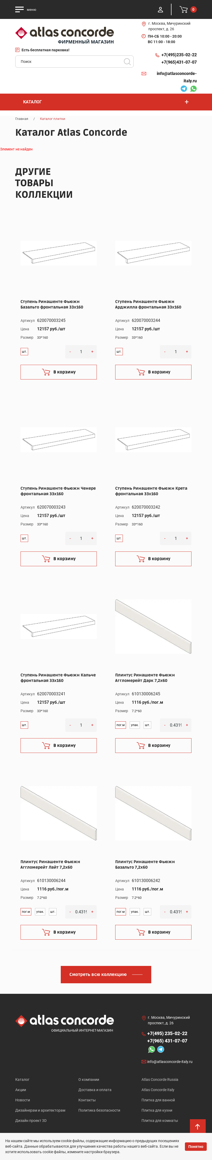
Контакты (87, 1100)
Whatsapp (193, 89)
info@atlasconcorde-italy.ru (177, 77)
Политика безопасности (99, 1110)
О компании (88, 1079)
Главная (21, 119)
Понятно (195, 1146)
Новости (22, 1100)
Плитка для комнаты (160, 1120)
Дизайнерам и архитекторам (40, 1110)
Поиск (127, 61)
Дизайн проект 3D (31, 1120)
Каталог (22, 1079)
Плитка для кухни (157, 1110)
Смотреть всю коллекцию (98, 974)
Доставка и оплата (95, 1090)
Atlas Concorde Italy (158, 1090)
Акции (20, 1090)
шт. (24, 351)
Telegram (183, 89)
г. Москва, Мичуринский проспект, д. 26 (169, 26)
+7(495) (179, 55)
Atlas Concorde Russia (160, 1079)
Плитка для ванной (158, 1100)
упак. (135, 725)
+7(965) (179, 62)
